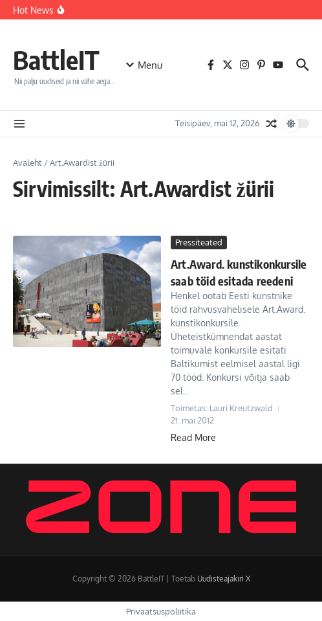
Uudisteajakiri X (223, 578)
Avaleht (27, 162)
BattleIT (56, 59)
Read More (193, 437)
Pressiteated (198, 242)
